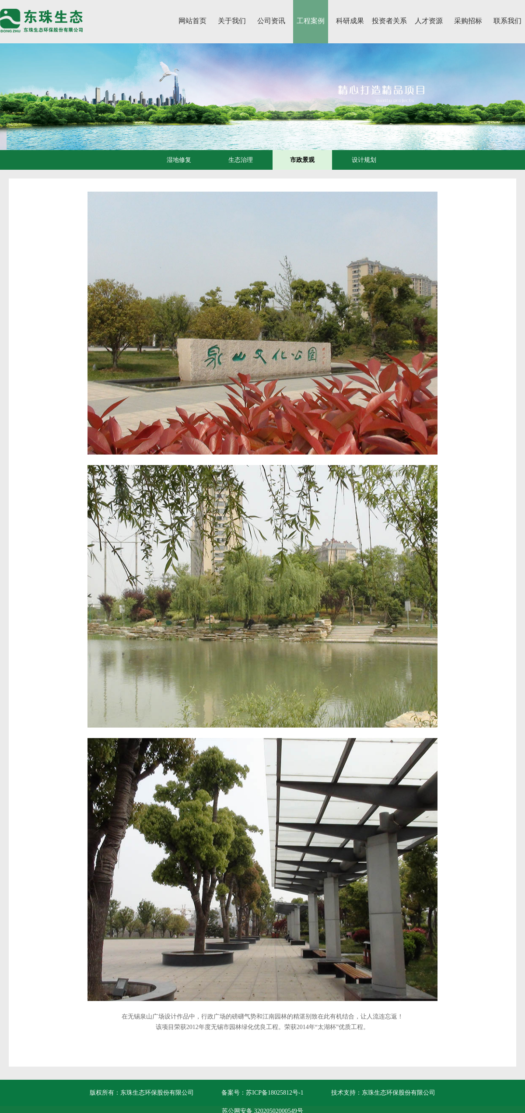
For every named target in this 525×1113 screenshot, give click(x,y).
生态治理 (240, 160)
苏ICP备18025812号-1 (274, 1092)
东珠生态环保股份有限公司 (398, 1092)
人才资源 (429, 20)
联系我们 (508, 20)
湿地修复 (179, 160)
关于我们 (232, 20)
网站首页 (192, 20)
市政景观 (302, 160)
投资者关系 (389, 20)
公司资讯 (271, 20)
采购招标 (468, 20)
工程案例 (311, 20)
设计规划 (364, 160)
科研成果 (350, 20)
